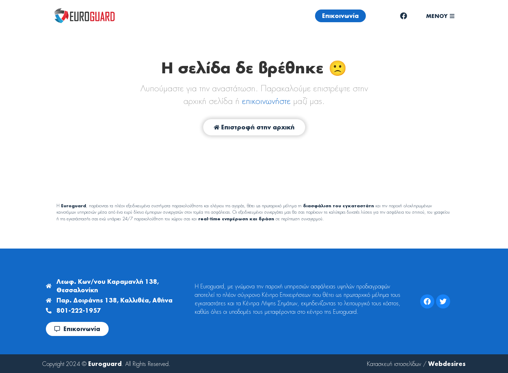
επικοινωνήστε (266, 101)
